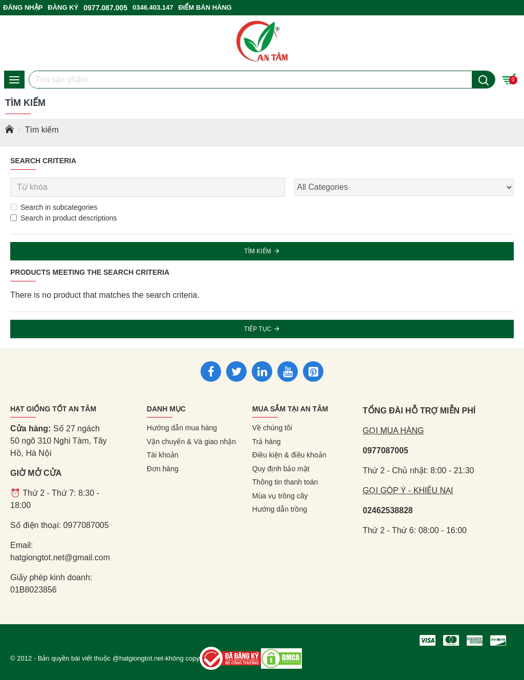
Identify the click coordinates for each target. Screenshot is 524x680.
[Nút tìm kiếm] (483, 79)
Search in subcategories (53, 207)
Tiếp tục (258, 329)
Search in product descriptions (63, 218)
